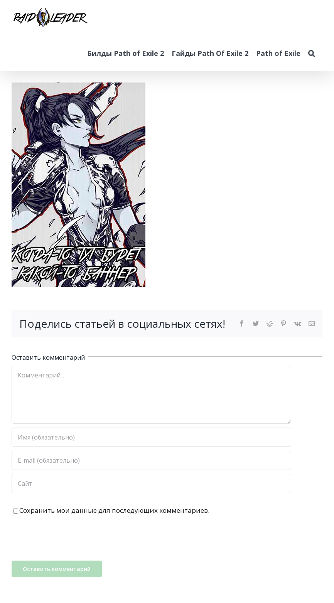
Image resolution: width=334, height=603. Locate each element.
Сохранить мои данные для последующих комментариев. (114, 510)
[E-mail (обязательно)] (151, 460)
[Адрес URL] (151, 483)
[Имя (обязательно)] (151, 437)
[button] (311, 53)
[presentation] (70, 538)
